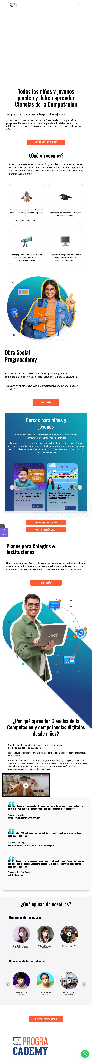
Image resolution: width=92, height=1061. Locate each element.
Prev (12, 487)
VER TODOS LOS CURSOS (32, 122)
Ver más (36, 506)
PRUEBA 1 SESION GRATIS (46, 1019)
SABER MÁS (46, 402)
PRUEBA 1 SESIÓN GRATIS (46, 529)
